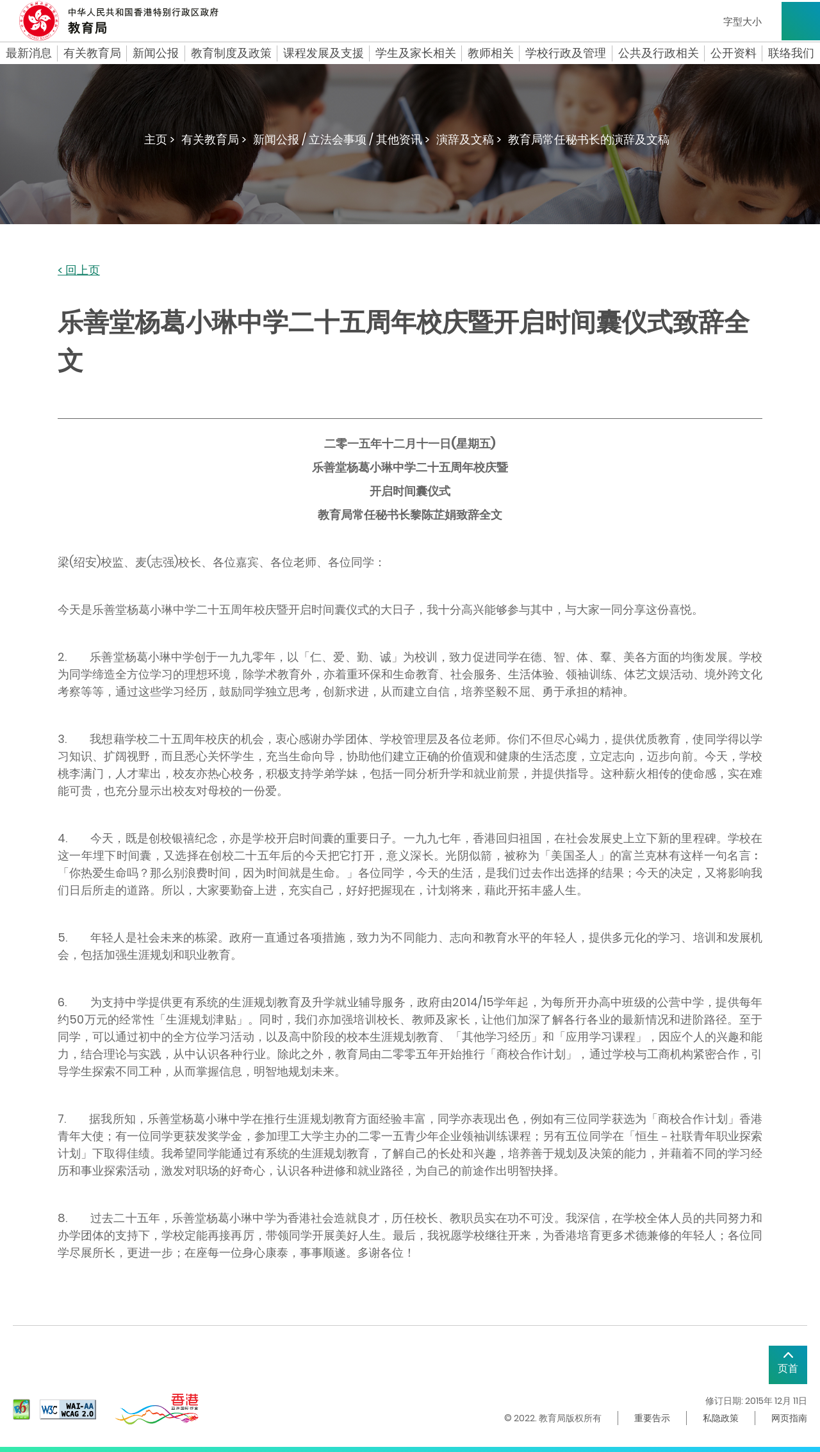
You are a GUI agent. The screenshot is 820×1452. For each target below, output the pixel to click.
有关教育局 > (214, 139)
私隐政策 (721, 1418)
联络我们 (791, 53)
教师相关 (491, 53)
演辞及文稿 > (469, 139)
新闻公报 (156, 53)
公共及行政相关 (658, 53)
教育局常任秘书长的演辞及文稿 (588, 139)
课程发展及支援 (323, 53)
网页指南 (789, 1418)
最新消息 (29, 53)
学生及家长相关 (415, 53)
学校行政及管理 (565, 53)
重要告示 (652, 1418)
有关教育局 (92, 53)
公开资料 (733, 53)
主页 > (159, 139)
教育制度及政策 (231, 53)
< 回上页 (79, 270)
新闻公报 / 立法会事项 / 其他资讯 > (341, 139)
